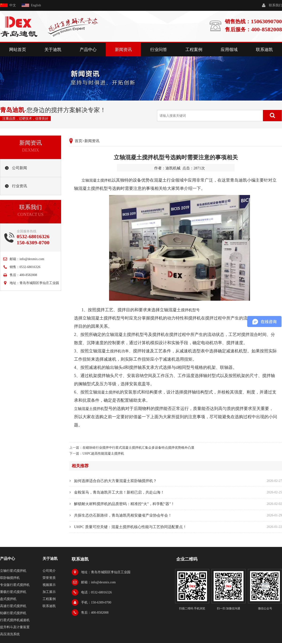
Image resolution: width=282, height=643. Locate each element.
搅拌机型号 (190, 310)
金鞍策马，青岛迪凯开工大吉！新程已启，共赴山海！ (119, 492)
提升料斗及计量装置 (15, 627)
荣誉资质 (49, 578)
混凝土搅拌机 (108, 392)
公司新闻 (19, 168)
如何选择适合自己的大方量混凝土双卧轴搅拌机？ (115, 481)
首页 (78, 141)
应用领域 (229, 49)
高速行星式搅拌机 (13, 606)
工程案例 (193, 49)
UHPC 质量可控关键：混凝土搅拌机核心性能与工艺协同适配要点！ (130, 527)
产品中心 (88, 49)
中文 (12, 5)
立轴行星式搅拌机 (13, 571)
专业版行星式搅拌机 (15, 585)
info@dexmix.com (32, 259)
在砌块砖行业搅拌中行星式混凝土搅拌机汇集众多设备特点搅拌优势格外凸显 (138, 447)
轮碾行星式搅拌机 (13, 613)
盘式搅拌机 (8, 599)
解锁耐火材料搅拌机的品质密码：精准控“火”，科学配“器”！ (124, 504)
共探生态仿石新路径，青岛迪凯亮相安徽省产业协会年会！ (123, 515)
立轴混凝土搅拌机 (97, 180)
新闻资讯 (123, 49)
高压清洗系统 (10, 634)
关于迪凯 (52, 49)
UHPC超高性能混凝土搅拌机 (103, 453)
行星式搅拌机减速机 (15, 620)
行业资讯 (19, 186)
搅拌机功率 (119, 351)
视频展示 (49, 585)
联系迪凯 (264, 49)
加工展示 (49, 592)
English (36, 5)
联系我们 (275, 5)
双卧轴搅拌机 (10, 578)
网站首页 (17, 49)
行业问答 (158, 49)
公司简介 (49, 571)
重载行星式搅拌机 (13, 592)
